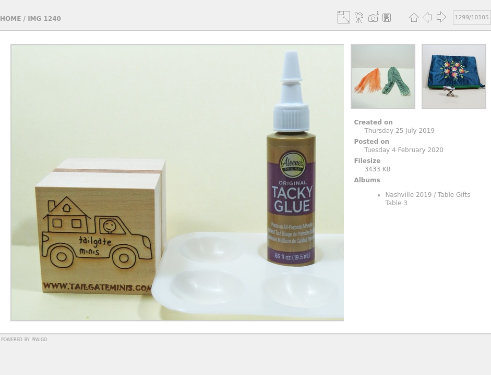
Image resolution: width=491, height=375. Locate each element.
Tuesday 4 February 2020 (404, 150)
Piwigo (39, 339)
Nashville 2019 (408, 194)
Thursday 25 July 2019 (399, 130)
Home (10, 18)
